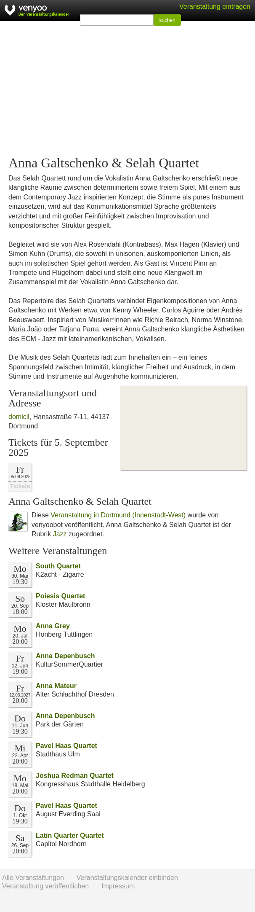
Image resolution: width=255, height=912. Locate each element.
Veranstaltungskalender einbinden (127, 877)
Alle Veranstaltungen (33, 877)
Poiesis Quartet (60, 596)
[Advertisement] (127, 89)
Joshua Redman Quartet (75, 775)
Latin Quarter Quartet (70, 835)
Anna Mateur (56, 685)
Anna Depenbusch (65, 655)
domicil (18, 416)
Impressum (118, 886)
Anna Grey (53, 626)
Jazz (60, 534)
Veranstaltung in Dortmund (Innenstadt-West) (118, 515)
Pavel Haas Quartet (66, 745)
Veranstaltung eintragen (214, 6)
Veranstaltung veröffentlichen (45, 886)
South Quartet (58, 566)
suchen (167, 20)
